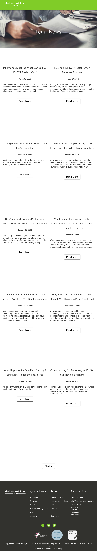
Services (33, 501)
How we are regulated (59, 501)
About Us (34, 497)
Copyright (55, 516)
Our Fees (54, 505)
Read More (25, 101)
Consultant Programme (39, 509)
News (32, 505)
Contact (33, 512)
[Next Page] (48, 466)
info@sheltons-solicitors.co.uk (82, 501)
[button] (90, 4)
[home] (15, 3)
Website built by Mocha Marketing (48, 549)
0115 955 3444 (77, 497)
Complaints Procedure (60, 497)
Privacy (54, 509)
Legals (53, 512)
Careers (33, 516)
